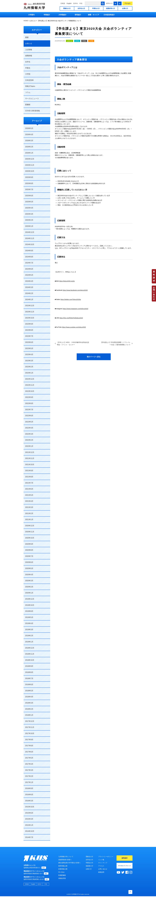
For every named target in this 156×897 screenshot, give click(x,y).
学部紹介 (47, 15)
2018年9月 (29, 666)
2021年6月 (29, 489)
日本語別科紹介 (109, 15)
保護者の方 (89, 866)
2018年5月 (29, 691)
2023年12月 (29, 305)
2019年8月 (29, 611)
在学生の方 (81, 8)
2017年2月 (29, 776)
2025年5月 (29, 202)
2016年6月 (29, 794)
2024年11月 (29, 238)
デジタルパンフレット (124, 865)
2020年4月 (29, 574)
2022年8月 (29, 403)
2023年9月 (29, 324)
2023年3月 (29, 361)
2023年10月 (29, 318)
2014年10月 (29, 831)
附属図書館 (62, 875)
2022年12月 (29, 379)
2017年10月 (29, 733)
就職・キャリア (93, 15)
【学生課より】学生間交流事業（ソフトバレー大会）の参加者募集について (115, 343)
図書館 (27, 104)
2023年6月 (29, 342)
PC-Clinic (61, 872)
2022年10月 (29, 391)
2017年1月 (29, 782)
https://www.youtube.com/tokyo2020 (74, 327)
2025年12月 (29, 159)
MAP (43, 868)
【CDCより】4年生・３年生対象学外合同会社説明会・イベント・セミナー (73, 343)
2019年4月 (29, 623)
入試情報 (28, 50)
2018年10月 (29, 660)
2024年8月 (29, 257)
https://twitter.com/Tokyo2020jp (71, 299)
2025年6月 (29, 196)
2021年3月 (29, 507)
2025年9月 (29, 177)
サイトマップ (102, 863)
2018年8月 (29, 672)
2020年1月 (29, 593)
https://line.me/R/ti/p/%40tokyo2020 (71, 318)
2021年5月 (29, 495)
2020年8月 (29, 550)
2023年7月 (29, 336)
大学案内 (31, 15)
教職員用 (101, 872)
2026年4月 (29, 134)
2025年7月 (29, 189)
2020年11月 (29, 532)
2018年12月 (29, 648)
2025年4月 (29, 208)
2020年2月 (29, 587)
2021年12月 (29, 452)
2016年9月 (29, 788)
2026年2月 (29, 147)
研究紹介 (78, 15)
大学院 (91, 41)
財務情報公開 (62, 869)
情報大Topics (30, 86)
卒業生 (84, 41)
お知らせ (69, 41)
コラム (27, 92)
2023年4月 (29, 354)
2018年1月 (29, 715)
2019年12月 (29, 599)
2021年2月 (29, 513)
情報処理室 (62, 878)
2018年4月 (29, 697)
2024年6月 (29, 269)
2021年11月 (29, 458)
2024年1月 (29, 299)
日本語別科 (29, 80)
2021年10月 (29, 464)
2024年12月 (29, 232)
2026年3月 (29, 140)
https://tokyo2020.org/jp (67, 281)
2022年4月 (29, 428)
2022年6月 (29, 416)
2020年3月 (29, 581)
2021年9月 (29, 470)
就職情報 (28, 56)
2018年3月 (29, 703)
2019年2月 (29, 635)
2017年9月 (29, 739)
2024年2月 (29, 293)
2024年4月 (29, 281)
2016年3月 (29, 801)
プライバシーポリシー (105, 856)
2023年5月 (29, 348)
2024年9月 (29, 250)
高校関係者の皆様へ (65, 859)
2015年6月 (29, 813)
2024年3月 (29, 287)
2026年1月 (29, 153)
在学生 (77, 41)
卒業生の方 (96, 8)
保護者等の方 (110, 8)
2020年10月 (29, 538)
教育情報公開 (62, 866)
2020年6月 (29, 562)
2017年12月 (29, 721)
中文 (80, 3)
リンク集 (101, 859)
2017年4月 (29, 764)
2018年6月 (29, 684)
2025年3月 (29, 214)
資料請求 (154, 276)
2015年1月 (29, 825)
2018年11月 (29, 654)
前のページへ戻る (93, 357)
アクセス (127, 3)
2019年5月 (29, 617)
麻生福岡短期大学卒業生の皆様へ (69, 863)
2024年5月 (29, 275)
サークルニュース (32, 98)
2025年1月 (29, 226)
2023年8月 (29, 330)
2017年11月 (29, 727)
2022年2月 (29, 440)
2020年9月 (29, 544)
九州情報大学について (65, 856)
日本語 (63, 3)
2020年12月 (29, 526)
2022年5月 (29, 422)
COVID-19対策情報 (32, 111)
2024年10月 (29, 244)
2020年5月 (29, 568)
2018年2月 (29, 709)
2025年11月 (29, 165)
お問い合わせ (154, 293)
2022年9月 (29, 397)
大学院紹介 (62, 15)
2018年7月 (29, 678)
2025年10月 (29, 171)
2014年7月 (29, 837)
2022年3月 (29, 434)
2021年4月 (29, 501)
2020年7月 (29, 556)
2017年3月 (29, 770)
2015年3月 (29, 819)
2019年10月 (29, 605)
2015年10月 (29, 807)
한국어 (75, 3)
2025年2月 (29, 220)
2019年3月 (29, 629)
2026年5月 (29, 128)
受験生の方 (67, 8)
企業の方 (125, 8)
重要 (27, 37)
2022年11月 (29, 385)
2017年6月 (29, 752)
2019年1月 (29, 642)
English (69, 3)
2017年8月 (29, 746)
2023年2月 (29, 367)
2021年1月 (29, 519)
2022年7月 (29, 409)
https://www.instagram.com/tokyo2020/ (75, 309)
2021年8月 (29, 477)
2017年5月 (29, 758)
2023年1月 (29, 373)
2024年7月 (29, 263)
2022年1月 (29, 446)
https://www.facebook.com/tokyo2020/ (75, 290)
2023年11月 (29, 312)
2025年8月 (29, 183)
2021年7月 (29, 483)
